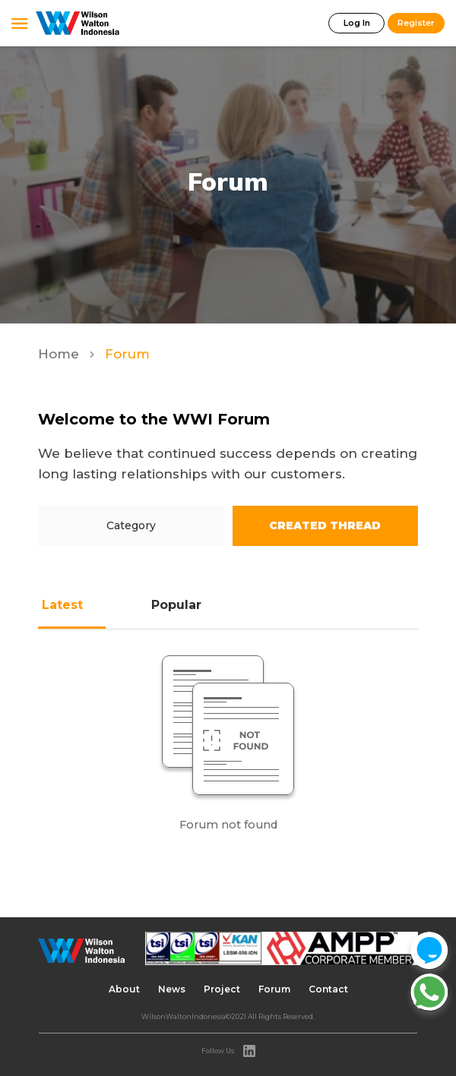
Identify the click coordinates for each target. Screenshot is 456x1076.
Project (222, 989)
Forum (274, 989)
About (124, 989)
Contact (328, 989)
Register (416, 22)
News (171, 989)
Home (60, 353)
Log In (357, 22)
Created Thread (325, 525)
